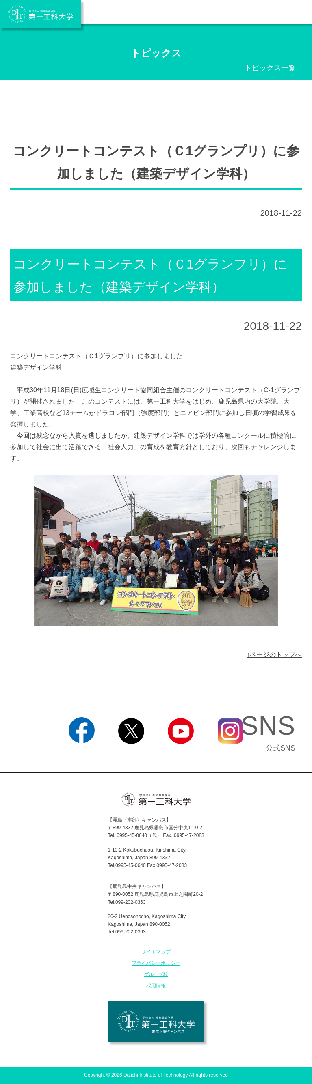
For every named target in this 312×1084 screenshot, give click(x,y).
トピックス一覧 (270, 68)
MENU (300, 12)
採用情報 (156, 986)
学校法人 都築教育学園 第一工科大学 (40, 14)
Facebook (81, 754)
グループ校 (156, 974)
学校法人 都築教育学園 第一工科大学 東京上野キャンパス (156, 1021)
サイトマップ (156, 952)
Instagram (230, 754)
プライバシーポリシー (156, 963)
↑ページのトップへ (274, 654)
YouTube (180, 754)
